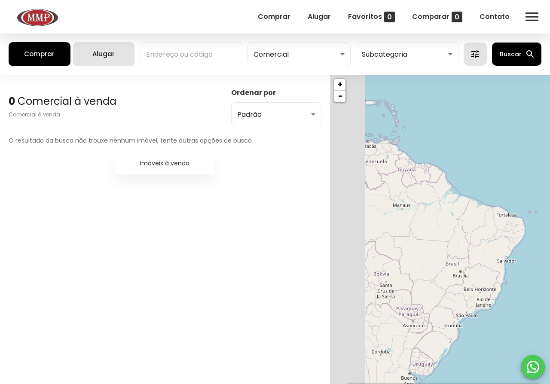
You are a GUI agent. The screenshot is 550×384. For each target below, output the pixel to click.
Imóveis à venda (164, 163)
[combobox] (191, 54)
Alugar (319, 16)
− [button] (340, 96)
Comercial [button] (271, 54)
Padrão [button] (249, 114)
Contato (495, 16)
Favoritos (371, 17)
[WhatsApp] (533, 367)
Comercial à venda (34, 114)
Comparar (437, 17)
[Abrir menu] (532, 16)
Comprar (274, 16)
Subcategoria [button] (384, 54)
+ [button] (340, 84)
